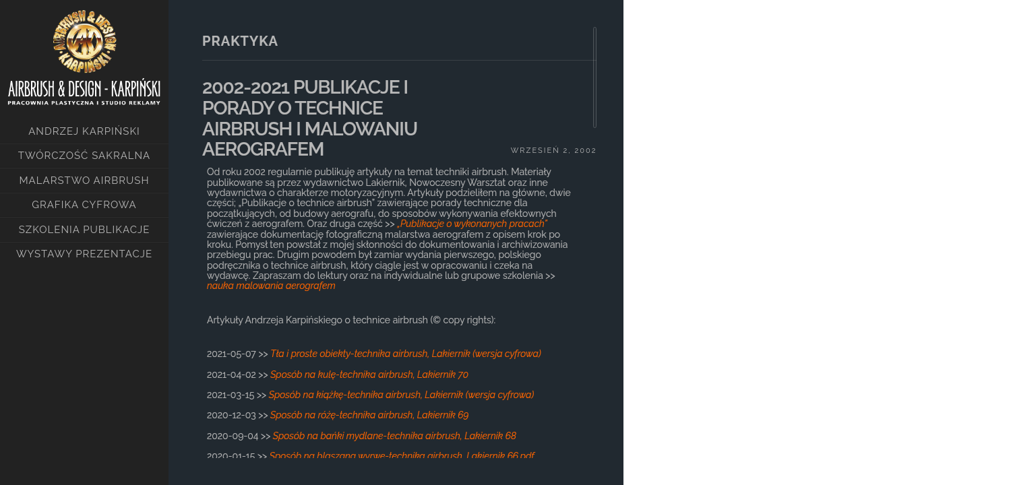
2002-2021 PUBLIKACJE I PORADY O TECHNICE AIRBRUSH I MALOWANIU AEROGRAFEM (309, 118)
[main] (396, 242)
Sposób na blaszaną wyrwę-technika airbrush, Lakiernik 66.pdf (402, 456)
